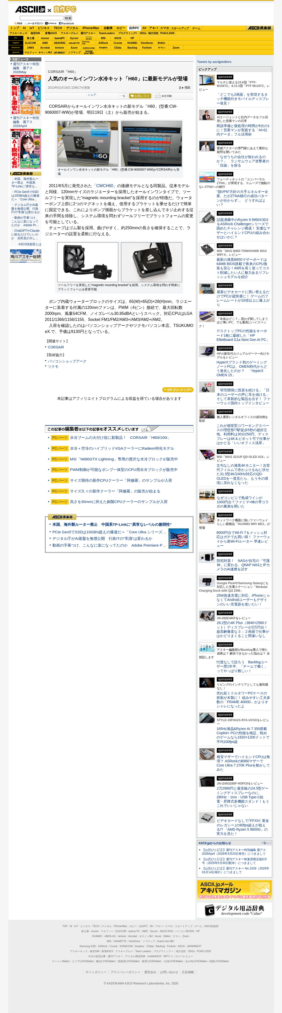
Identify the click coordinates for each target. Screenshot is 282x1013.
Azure (74, 47)
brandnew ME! (89, 52)
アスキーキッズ (18, 33)
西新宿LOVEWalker (129, 961)
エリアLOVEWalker (83, 961)
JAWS (30, 47)
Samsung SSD (88, 946)
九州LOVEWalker (173, 961)
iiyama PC (134, 931)
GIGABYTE (74, 43)
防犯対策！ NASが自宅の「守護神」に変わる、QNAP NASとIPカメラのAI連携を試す (243, 565)
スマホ (164, 28)
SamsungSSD (85, 43)
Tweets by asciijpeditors (214, 62)
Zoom (176, 47)
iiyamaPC (59, 38)
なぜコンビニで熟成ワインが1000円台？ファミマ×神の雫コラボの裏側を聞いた (243, 502)
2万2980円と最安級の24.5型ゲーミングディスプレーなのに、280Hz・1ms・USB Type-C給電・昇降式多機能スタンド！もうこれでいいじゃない (243, 797)
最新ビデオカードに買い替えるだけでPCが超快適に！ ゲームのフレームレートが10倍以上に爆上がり (243, 298)
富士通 (30, 38)
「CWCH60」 (104, 186)
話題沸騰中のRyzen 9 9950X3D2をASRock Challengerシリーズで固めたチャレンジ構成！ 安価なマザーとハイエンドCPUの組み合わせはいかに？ (243, 228)
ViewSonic (147, 43)
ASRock (103, 43)
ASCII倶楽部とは (29, 244)
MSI (103, 38)
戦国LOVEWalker (219, 961)
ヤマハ (161, 47)
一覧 (122, 95)
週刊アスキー (88, 33)
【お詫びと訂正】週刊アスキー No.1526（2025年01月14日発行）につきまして (235, 870)
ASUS (117, 38)
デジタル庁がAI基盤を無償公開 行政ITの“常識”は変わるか (102, 538)
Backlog (132, 47)
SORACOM (126, 946)
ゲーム (196, 28)
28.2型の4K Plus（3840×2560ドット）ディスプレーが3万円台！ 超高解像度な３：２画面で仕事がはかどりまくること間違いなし (243, 629)
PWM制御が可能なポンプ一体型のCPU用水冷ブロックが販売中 (124, 469)
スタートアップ (180, 28)
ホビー (120, 28)
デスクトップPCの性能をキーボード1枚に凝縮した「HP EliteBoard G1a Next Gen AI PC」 (243, 335)
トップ (14, 28)
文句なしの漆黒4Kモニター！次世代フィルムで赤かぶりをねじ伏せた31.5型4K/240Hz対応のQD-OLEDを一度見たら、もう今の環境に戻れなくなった (243, 474)
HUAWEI (132, 43)
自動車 (108, 28)
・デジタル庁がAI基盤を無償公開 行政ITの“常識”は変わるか (25, 208)
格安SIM (35, 33)
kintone (59, 47)
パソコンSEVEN (88, 38)
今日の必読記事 (97, 956)
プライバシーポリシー (125, 972)
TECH (58, 28)
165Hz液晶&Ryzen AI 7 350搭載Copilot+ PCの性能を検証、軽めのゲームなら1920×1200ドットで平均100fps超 (243, 735)
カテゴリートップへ (177, 389)
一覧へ (265, 842)
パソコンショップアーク (67, 361)
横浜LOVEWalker (105, 961)
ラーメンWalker (61, 961)
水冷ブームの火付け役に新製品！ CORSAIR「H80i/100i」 (120, 437)
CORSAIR (56, 347)
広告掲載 (188, 972)
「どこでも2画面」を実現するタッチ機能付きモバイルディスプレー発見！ (243, 98)
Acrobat (45, 47)
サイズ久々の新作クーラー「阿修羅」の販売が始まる (115, 491)
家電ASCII (51, 33)
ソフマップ (74, 52)
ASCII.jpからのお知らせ (214, 843)
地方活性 (153, 33)
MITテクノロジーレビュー (178, 956)
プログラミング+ (127, 33)
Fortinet (147, 47)
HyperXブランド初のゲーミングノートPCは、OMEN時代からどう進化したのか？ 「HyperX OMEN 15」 (242, 368)
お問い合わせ (169, 972)
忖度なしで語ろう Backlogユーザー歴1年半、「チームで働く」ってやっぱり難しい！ (242, 666)
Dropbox (103, 47)
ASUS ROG (59, 43)
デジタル (72, 28)
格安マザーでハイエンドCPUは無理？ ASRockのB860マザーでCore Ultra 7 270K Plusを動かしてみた (243, 763)
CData (117, 47)
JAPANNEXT (59, 52)
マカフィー (30, 52)
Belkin (161, 43)
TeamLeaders (107, 33)
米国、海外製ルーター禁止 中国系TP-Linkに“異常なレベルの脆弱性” (112, 524)
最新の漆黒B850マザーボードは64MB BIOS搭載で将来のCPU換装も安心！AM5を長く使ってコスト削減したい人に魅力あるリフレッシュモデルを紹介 (243, 268)
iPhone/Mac (91, 28)
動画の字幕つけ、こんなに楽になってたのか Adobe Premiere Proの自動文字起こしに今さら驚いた (137, 545)
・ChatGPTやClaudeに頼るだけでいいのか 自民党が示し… (25, 234)
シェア (92, 94)
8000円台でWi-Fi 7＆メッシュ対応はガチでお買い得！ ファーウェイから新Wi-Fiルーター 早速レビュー (243, 539)
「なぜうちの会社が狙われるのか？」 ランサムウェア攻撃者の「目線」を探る (243, 161)
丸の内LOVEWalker (196, 961)
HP (132, 38)
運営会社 (150, 972)
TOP (64, 926)
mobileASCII (155, 956)
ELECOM (30, 43)
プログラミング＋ (164, 951)
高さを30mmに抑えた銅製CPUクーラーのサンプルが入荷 (119, 501)
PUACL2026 (167, 33)
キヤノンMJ (45, 52)
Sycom (74, 38)
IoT (32, 28)
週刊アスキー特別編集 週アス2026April (26, 122)
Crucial (118, 43)
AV (145, 28)
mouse (45, 38)
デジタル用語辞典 (135, 956)
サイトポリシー (96, 972)
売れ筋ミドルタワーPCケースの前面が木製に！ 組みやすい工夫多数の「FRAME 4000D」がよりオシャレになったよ (243, 699)
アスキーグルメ (69, 33)
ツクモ (53, 366)
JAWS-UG (110, 936)
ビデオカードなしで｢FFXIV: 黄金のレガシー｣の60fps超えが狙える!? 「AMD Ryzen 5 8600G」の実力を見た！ (243, 827)
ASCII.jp (30, 9)
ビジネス (44, 28)
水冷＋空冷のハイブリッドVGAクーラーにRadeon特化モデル (122, 448)
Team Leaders (143, 951)
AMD (45, 43)
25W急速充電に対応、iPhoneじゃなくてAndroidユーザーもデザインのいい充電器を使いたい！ (243, 599)
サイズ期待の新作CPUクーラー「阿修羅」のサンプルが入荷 (121, 480)
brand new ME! (165, 941)
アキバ (153, 28)
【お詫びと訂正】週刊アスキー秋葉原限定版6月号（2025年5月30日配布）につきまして (234, 861)
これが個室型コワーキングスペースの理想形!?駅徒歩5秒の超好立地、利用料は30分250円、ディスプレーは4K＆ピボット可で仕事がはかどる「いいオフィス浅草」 (243, 434)
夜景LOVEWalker (151, 961)
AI (24, 28)
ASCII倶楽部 (259, 28)
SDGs (143, 33)
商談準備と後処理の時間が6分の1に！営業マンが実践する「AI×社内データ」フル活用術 (243, 130)
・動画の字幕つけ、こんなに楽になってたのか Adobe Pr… (25, 221)
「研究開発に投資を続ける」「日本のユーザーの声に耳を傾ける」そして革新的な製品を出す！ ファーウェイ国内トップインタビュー (243, 396)
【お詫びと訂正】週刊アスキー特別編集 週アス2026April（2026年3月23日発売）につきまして (234, 851)
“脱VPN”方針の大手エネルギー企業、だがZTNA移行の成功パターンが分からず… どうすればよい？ (242, 198)
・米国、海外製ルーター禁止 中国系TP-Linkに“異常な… (24, 182)
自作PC (63, 9)
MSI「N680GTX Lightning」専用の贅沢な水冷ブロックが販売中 (124, 459)
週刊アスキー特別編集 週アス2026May (26, 68)
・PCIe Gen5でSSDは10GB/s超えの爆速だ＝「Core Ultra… (25, 195)
